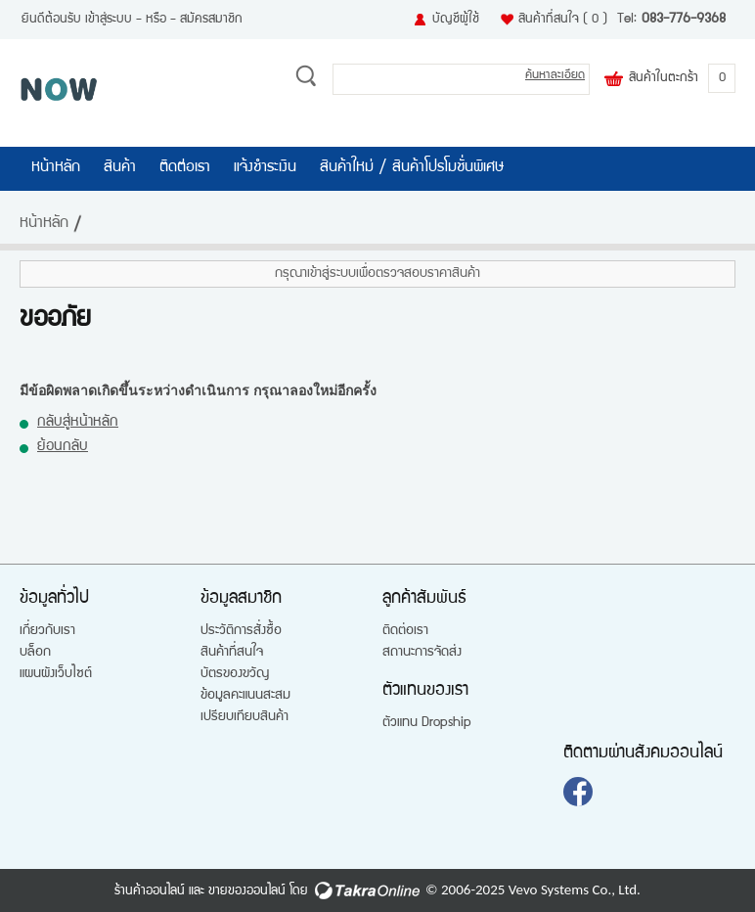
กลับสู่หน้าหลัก (77, 422)
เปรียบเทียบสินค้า (244, 717)
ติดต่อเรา (184, 168)
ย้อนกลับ (62, 446)
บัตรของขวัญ (234, 674)
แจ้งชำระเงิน (265, 168)
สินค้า (120, 168)
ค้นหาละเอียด (555, 75)
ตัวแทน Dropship (426, 723)
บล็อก (35, 653)
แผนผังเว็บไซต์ (56, 674)
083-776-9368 (684, 19)
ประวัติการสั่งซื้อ (241, 631)
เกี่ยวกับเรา (47, 631)
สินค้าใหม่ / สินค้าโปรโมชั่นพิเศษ (412, 168)
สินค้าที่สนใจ (562, 19)
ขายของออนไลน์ (247, 891)
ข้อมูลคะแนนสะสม (245, 696)
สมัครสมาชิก (211, 19)
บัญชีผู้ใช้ (455, 19)
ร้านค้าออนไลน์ (149, 891)
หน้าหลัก (55, 168)
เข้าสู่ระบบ (108, 19)
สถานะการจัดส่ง (422, 653)
